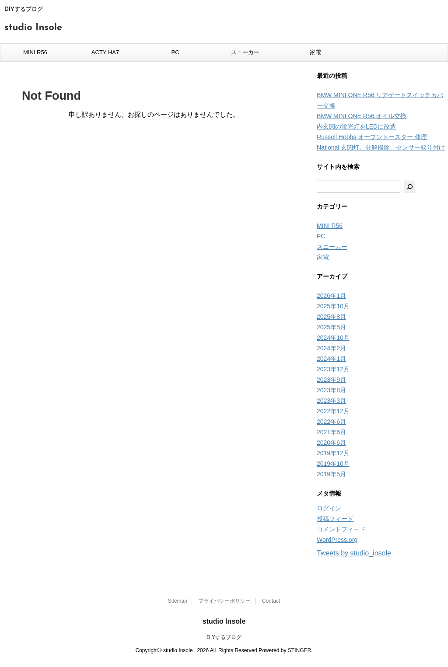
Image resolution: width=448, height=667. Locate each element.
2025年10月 (333, 306)
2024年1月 (331, 358)
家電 (315, 52)
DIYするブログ (224, 637)
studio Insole (33, 28)
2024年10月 (333, 337)
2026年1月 (331, 295)
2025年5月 (331, 327)
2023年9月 (331, 379)
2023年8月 (331, 390)
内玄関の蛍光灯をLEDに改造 (356, 126)
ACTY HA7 (105, 52)
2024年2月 (331, 348)
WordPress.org (337, 539)
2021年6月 (331, 432)
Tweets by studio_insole (354, 553)
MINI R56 (35, 52)
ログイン (329, 508)
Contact (271, 601)
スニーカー (245, 52)
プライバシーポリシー (224, 601)
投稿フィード (335, 518)
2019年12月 (333, 453)
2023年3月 (331, 400)
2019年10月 (333, 463)
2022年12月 (333, 411)
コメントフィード (341, 529)
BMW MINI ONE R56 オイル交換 (361, 115)
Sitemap (177, 601)
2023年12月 (333, 369)
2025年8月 (331, 316)
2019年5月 (331, 474)
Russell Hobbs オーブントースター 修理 (372, 136)
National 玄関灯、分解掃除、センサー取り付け (381, 147)
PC (175, 52)
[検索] (409, 186)
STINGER (299, 650)
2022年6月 (331, 421)
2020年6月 (331, 442)
